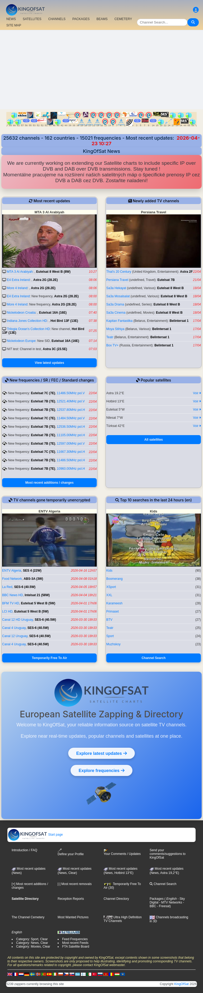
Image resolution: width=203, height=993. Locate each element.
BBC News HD (12, 595)
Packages (157, 899)
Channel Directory (116, 899)
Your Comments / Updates (122, 852)
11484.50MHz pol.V (71, 418)
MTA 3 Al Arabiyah (20, 272)
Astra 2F (186, 272)
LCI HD (7, 611)
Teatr (109, 337)
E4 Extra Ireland (18, 280)
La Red (7, 587)
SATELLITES (32, 19)
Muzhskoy (113, 644)
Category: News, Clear (32, 943)
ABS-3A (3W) (33, 579)
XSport (111, 587)
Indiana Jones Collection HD (27, 321)
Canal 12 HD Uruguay (17, 620)
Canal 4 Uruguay (14, 628)
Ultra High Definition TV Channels (123, 919)
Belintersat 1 (178, 321)
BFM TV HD (10, 603)
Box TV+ (112, 345)
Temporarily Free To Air (49, 658)
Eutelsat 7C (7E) (43, 393)
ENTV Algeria (11, 570)
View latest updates (49, 363)
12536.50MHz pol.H (71, 427)
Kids (109, 570)
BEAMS (102, 19)
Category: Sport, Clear (32, 939)
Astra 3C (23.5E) (55, 349)
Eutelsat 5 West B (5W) (38, 603)
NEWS (11, 19)
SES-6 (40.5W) (24, 587)
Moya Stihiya (115, 329)
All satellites (153, 439)
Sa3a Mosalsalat (118, 296)
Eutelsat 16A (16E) (53, 312)
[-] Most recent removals (75, 884)
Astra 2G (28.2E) (45, 280)
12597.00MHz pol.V (71, 443)
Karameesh (114, 603)
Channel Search (154, 658)
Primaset (112, 611)
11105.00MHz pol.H (71, 435)
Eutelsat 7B (165, 280)
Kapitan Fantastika (119, 321)
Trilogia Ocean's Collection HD (28, 329)
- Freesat (163, 906)
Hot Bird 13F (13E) (64, 321)
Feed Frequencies (75, 939)
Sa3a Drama (115, 304)
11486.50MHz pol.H (71, 460)
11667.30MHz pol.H (71, 452)
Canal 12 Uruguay (14, 636)
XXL (109, 595)
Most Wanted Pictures (73, 917)
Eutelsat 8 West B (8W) (53, 272)
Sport (110, 636)
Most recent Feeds (75, 943)
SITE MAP (13, 25)
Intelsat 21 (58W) (37, 595)
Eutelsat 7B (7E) (43, 401)
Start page (35, 834)
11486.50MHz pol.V (71, 393)
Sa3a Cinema (116, 312)
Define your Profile (71, 852)
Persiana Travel (117, 280)
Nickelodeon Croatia (21, 312)
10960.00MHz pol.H (71, 468)
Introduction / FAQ (24, 850)
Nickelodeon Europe (21, 341)
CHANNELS (56, 19)
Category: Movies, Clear (33, 946)
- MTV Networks (170, 902)
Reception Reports (71, 899)
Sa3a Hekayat (116, 288)
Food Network (12, 579)
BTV (109, 620)
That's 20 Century (118, 272)
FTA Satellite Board (75, 946)
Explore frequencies (101, 770)
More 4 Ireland (17, 288)
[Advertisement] (101, 70)
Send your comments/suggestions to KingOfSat (168, 853)
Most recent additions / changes (49, 482)
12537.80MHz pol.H (71, 410)
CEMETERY (123, 19)
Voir (197, 393)
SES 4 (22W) (32, 570)
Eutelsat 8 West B (170, 288)
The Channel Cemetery (28, 917)
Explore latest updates (101, 753)
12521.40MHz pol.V (71, 401)
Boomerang (114, 579)
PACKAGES (81, 19)
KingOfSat (181, 984)
